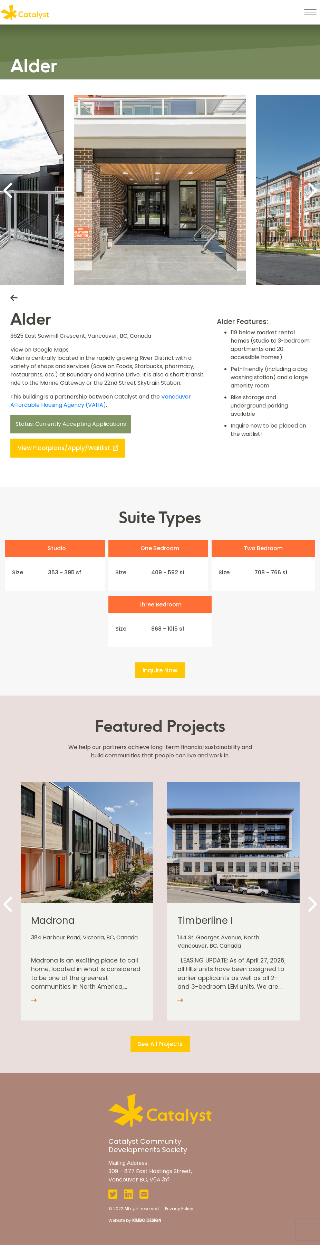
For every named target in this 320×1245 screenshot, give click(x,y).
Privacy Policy (179, 1209)
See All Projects (160, 1044)
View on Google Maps (39, 350)
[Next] (311, 190)
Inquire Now (160, 670)
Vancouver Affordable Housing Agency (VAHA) (100, 401)
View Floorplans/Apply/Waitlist (68, 448)
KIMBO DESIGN (146, 1220)
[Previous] (8, 190)
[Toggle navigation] (310, 12)
